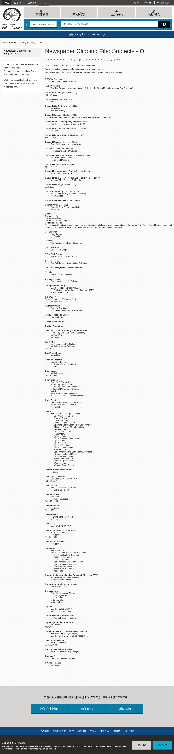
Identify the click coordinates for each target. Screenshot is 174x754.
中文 (44, 2)
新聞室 (93, 731)
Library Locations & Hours (88, 34)
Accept (162, 745)
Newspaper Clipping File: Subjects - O (17, 52)
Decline (141, 745)
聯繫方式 (104, 731)
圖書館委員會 (59, 731)
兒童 (136, 2)
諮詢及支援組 (49, 708)
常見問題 (129, 731)
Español (32, 2)
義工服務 (87, 708)
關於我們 (44, 731)
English (18, 2)
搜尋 (27, 24)
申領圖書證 (163, 2)
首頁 (4, 43)
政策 (71, 731)
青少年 (148, 2)
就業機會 (81, 731)
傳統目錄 (117, 731)
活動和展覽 (116, 14)
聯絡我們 (125, 708)
